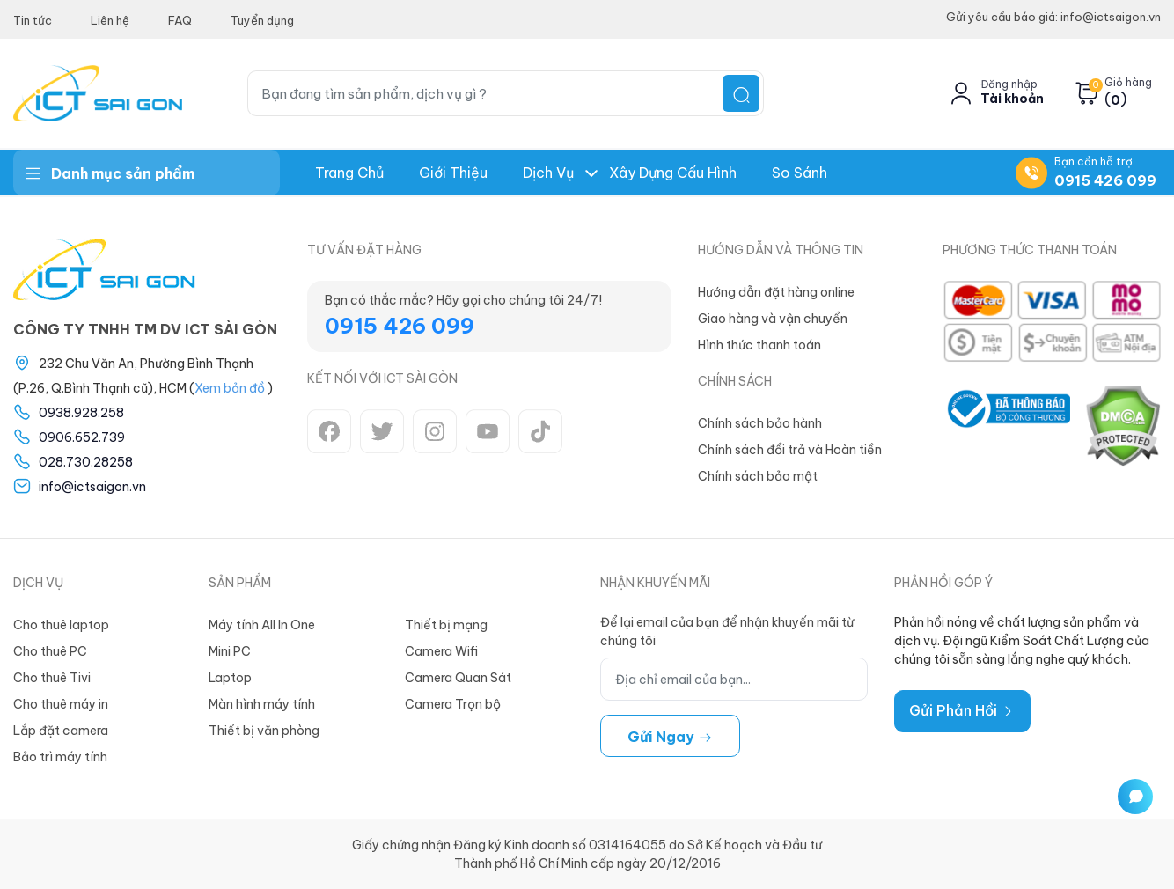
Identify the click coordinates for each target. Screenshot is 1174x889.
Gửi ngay (670, 737)
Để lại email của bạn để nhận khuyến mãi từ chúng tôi (727, 631)
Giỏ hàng (1128, 82)
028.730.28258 (86, 462)
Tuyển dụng (262, 20)
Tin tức (32, 20)
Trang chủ (349, 172)
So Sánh (799, 172)
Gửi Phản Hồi (962, 710)
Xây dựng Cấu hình (673, 172)
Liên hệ (110, 20)
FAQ (180, 20)
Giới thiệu (453, 172)
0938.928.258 (81, 413)
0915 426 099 (1105, 180)
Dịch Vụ (548, 172)
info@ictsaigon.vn (92, 487)
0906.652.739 (82, 437)
